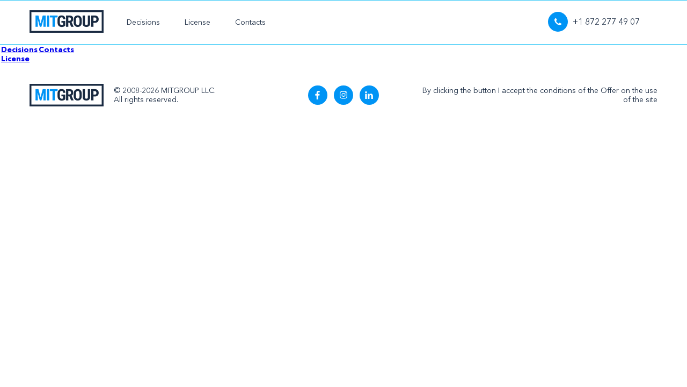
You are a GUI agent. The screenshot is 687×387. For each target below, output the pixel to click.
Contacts (250, 22)
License (197, 22)
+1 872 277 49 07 (594, 22)
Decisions (143, 22)
